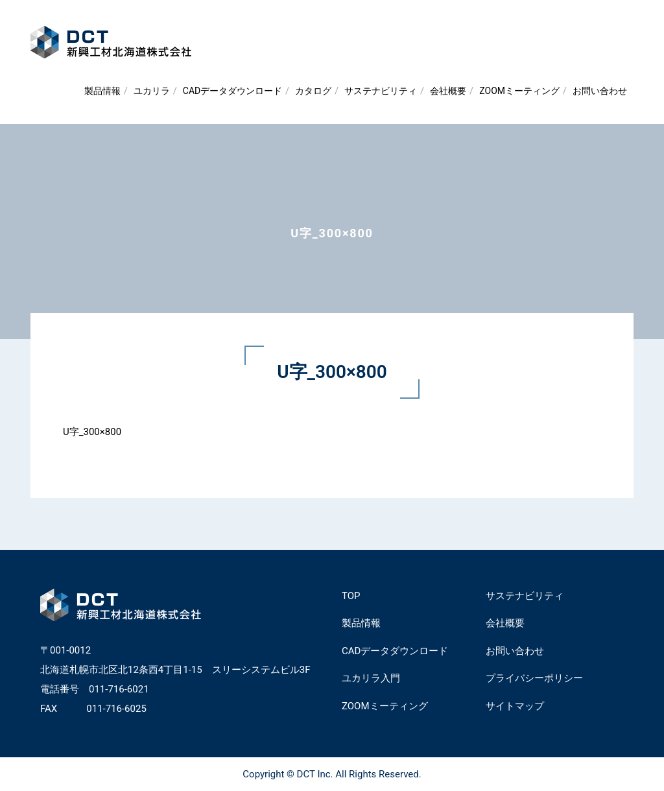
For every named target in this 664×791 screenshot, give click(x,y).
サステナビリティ (380, 91)
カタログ (313, 91)
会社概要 (448, 91)
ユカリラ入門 (371, 678)
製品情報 (102, 91)
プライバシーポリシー (534, 678)
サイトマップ (515, 706)
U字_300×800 (92, 432)
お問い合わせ (600, 91)
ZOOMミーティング (519, 91)
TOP (351, 596)
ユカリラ (152, 91)
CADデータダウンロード (232, 91)
